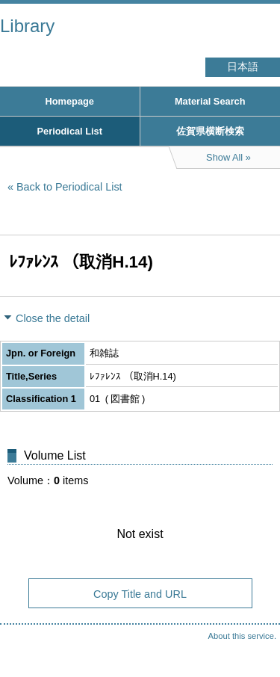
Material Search (210, 101)
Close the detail (53, 318)
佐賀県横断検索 (210, 131)
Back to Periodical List (69, 187)
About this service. (242, 635)
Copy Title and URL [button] (140, 594)
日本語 (242, 66)
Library (27, 26)
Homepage (70, 101)
